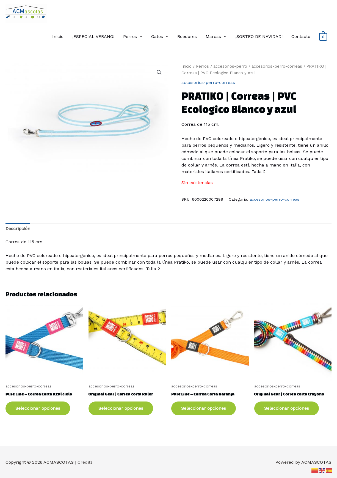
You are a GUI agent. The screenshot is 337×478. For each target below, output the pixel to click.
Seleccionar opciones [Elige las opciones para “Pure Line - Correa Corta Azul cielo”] (37, 408)
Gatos (157, 36)
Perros (130, 36)
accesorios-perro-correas (277, 66)
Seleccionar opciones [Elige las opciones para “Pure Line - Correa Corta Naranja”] (203, 408)
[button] (159, 72)
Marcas (213, 36)
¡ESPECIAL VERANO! (93, 36)
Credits (85, 462)
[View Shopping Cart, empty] (323, 36)
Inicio (57, 36)
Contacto (300, 36)
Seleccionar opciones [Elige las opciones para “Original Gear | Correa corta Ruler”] (120, 408)
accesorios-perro (230, 66)
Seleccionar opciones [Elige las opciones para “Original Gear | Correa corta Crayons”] (286, 408)
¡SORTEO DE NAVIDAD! (259, 36)
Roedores (187, 36)
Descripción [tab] (17, 228)
